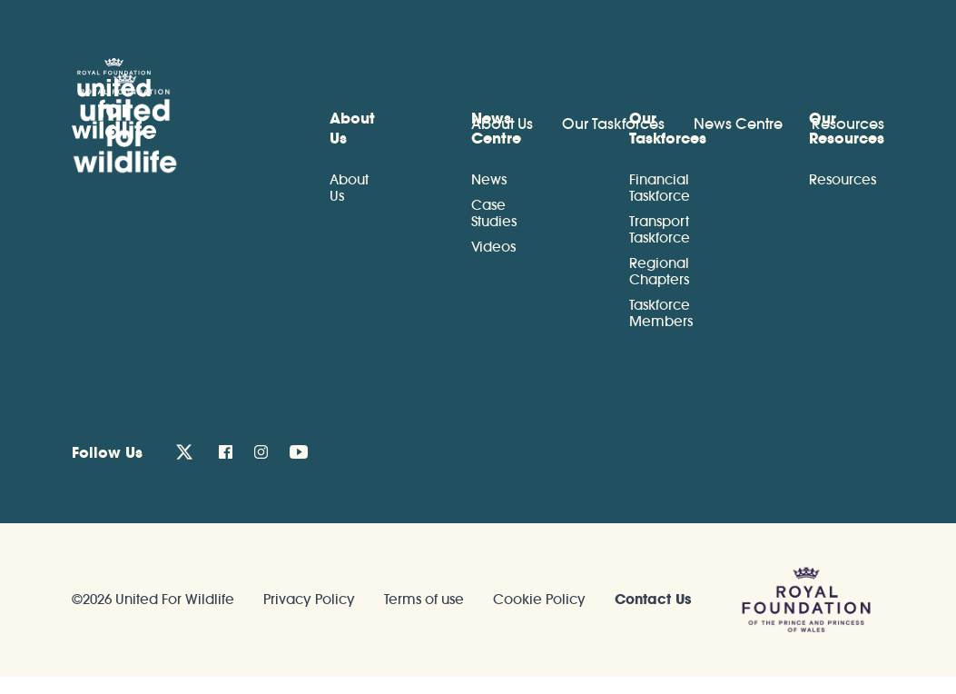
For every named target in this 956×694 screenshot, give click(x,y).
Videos (493, 246)
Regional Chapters (659, 271)
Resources (848, 123)
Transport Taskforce (659, 229)
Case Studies (494, 213)
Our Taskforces (613, 123)
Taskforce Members (661, 313)
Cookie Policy (539, 599)
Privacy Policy (309, 599)
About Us (502, 123)
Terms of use (424, 599)
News (489, 179)
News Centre (738, 123)
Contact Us (653, 599)
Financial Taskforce (659, 187)
